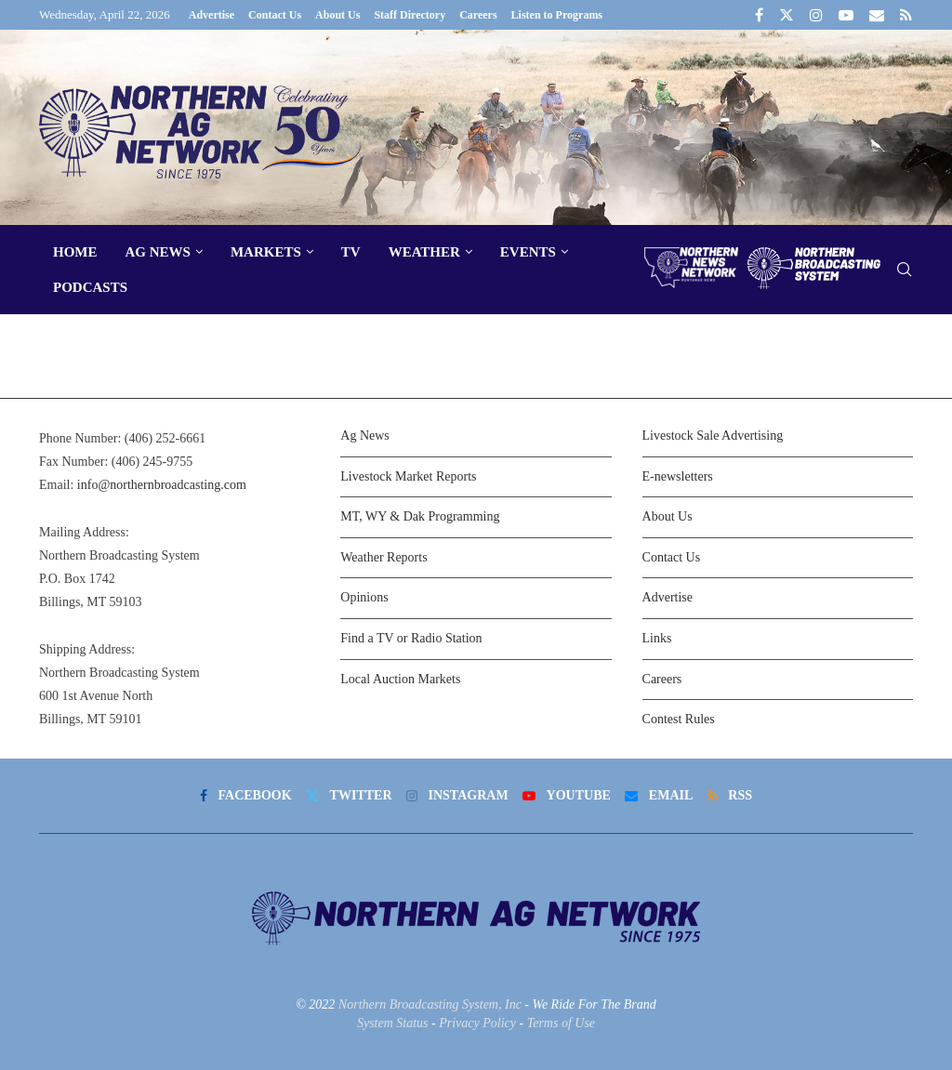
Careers (477, 14)
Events (528, 251)
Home (75, 251)
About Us (337, 14)
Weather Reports (383, 557)
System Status (393, 1023)
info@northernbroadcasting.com (161, 485)
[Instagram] (816, 15)
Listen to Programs (556, 14)
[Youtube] (846, 15)
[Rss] (906, 15)
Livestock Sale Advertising (713, 436)
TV (351, 251)
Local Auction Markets (400, 679)
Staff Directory (409, 14)
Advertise (211, 14)
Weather (424, 251)
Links (657, 638)
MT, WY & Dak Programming (419, 516)
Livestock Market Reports (408, 476)
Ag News (158, 251)
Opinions (364, 597)
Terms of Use (561, 1023)
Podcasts (90, 287)
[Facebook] (759, 15)
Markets (266, 251)
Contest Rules (678, 719)
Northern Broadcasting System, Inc (430, 1004)
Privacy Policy (477, 1023)
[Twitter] (786, 15)
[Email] (876, 15)
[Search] (903, 270)
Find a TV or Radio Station (411, 638)
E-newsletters (677, 476)
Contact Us (274, 14)
